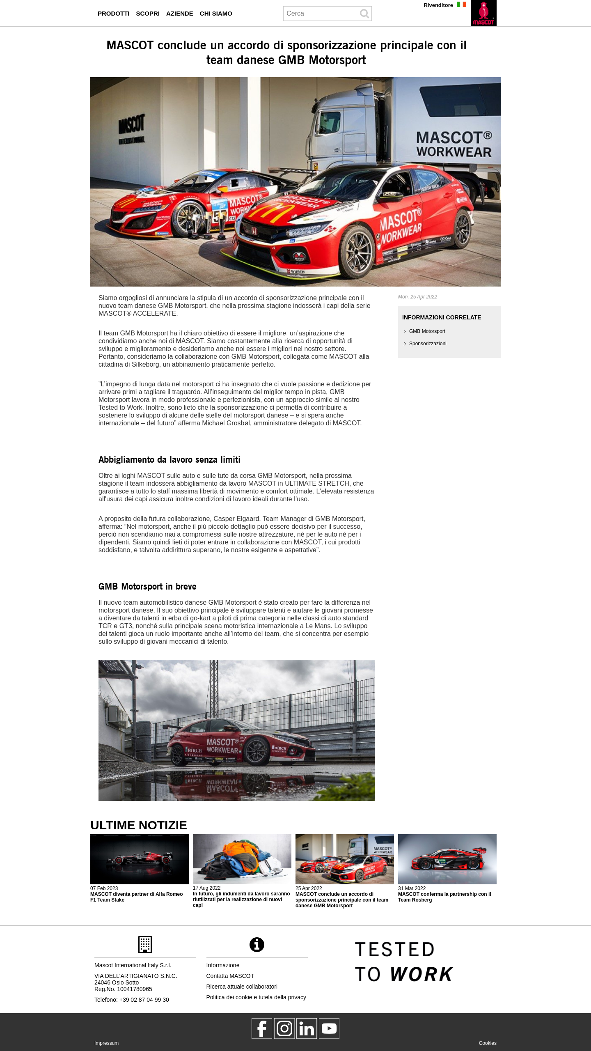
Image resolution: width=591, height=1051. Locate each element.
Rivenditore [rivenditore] (438, 5)
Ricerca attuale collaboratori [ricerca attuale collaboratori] (242, 986)
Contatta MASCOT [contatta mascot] (230, 976)
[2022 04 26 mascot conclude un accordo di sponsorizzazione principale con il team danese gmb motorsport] (345, 871)
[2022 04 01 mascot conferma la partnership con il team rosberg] (447, 868)
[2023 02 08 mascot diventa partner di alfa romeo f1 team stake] (139, 868)
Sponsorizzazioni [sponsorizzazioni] (428, 344)
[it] (484, 13)
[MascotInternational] (329, 1028)
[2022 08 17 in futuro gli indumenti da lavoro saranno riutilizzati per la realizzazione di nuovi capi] (242, 871)
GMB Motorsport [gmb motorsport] (427, 331)
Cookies (488, 1043)
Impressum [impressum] (106, 1043)
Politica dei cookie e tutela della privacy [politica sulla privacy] (256, 997)
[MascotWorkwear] (262, 1028)
